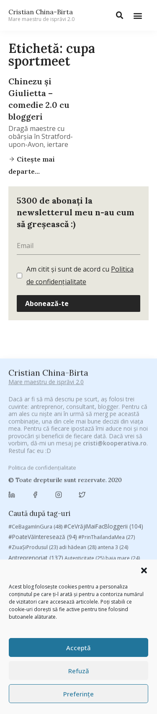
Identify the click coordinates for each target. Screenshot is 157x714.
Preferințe (78, 694)
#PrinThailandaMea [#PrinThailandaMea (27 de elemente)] (106, 430)
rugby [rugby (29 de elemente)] (89, 558)
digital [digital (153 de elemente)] (62, 517)
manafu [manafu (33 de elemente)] (44, 538)
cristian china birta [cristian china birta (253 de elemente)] (41, 505)
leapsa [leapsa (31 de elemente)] (106, 528)
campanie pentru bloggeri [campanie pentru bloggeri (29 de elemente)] (45, 481)
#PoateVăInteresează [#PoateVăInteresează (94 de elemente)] (42, 430)
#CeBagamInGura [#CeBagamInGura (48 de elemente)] (35, 420)
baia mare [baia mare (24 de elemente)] (123, 451)
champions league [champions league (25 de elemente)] (109, 481)
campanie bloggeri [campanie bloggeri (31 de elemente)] (119, 471)
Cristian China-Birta (41, 15)
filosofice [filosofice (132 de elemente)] (38, 528)
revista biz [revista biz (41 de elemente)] (26, 558)
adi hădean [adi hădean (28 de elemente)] (77, 441)
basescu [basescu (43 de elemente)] (24, 461)
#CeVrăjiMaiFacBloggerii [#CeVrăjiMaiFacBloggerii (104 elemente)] (103, 420)
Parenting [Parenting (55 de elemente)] (25, 548)
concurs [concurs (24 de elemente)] (128, 494)
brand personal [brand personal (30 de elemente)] (112, 461)
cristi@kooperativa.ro (115, 371)
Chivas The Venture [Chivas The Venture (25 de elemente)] (85, 494)
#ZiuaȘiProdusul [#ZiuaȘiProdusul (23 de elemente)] (33, 441)
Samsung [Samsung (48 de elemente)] (119, 558)
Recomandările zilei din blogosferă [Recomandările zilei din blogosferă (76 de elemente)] (94, 548)
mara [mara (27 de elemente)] (71, 538)
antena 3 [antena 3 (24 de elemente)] (113, 441)
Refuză (78, 671)
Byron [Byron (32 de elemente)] (77, 471)
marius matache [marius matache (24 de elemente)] (108, 538)
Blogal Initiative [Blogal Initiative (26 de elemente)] (64, 461)
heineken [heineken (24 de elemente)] (75, 528)
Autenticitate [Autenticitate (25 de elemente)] (84, 451)
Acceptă (78, 647)
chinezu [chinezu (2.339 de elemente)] (32, 493)
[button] (144, 570)
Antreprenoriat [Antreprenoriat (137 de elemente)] (35, 451)
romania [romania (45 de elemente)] (60, 558)
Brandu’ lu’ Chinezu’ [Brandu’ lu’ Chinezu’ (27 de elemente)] (36, 471)
